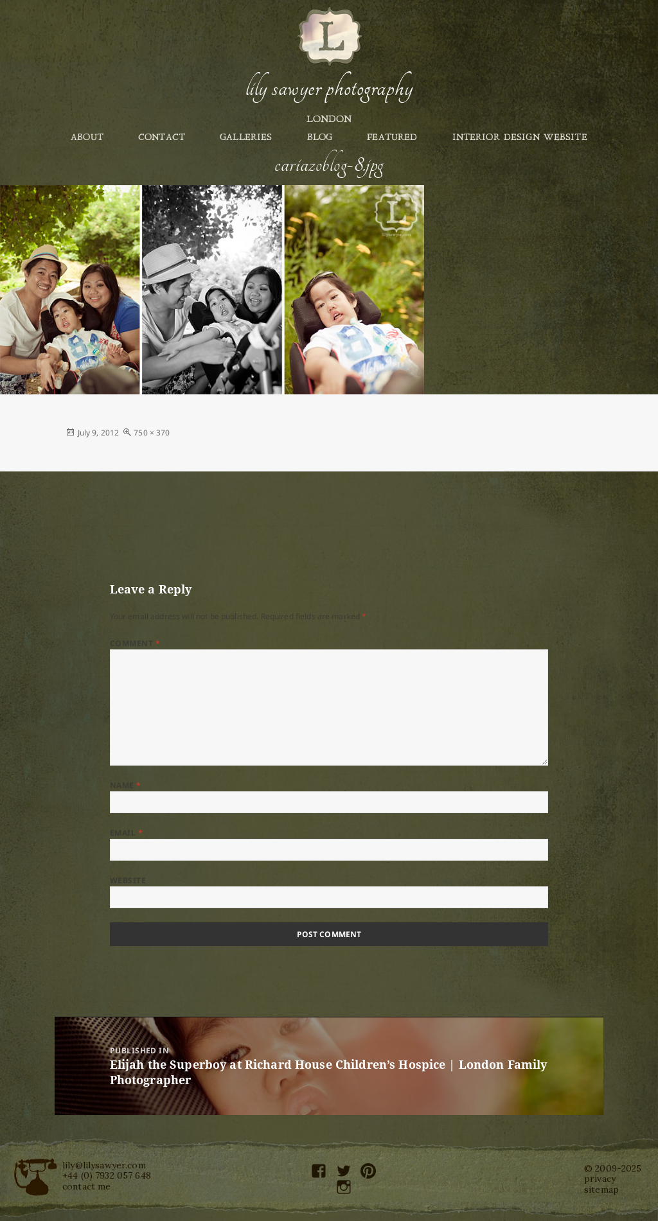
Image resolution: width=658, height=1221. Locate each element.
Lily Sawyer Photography (329, 88)
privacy (600, 1178)
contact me (86, 1186)
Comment (135, 643)
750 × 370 (152, 432)
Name (125, 785)
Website (128, 880)
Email (126, 832)
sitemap (601, 1189)
